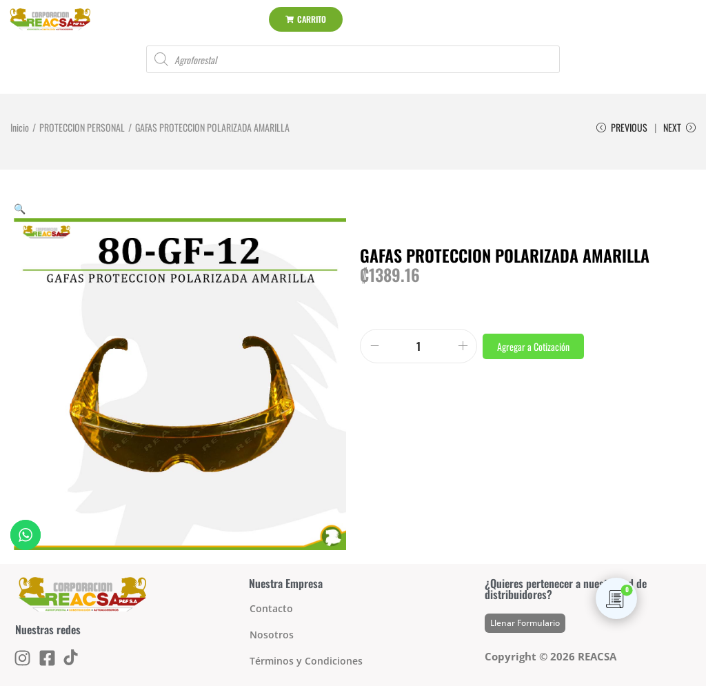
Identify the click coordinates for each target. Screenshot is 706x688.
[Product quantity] (418, 348)
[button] (20, 210)
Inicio (19, 127)
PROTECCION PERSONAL (82, 127)
